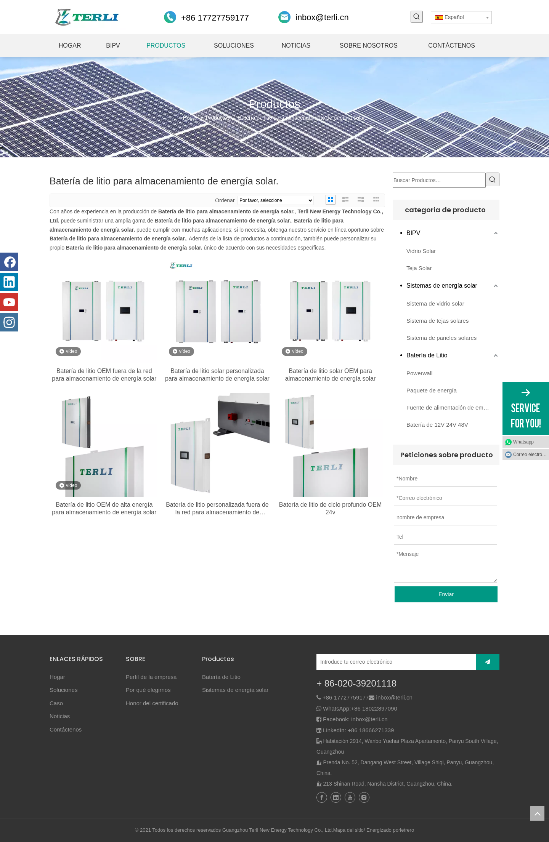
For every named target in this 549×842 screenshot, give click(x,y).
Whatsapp (523, 442)
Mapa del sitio (348, 830)
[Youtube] (9, 302)
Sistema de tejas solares (437, 320)
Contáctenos (66, 729)
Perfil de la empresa (151, 677)
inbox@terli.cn (322, 17)
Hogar (57, 677)
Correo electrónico (531, 454)
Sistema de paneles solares (441, 338)
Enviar (446, 594)
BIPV (413, 233)
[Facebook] (9, 262)
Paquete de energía (431, 390)
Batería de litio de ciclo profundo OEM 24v (330, 508)
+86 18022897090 (374, 708)
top (537, 813)
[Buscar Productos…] (439, 180)
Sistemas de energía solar (441, 285)
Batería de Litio (427, 355)
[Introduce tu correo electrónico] (394, 662)
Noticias (60, 716)
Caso (56, 703)
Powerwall (419, 373)
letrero (407, 830)
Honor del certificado (152, 703)
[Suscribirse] (487, 662)
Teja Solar (419, 268)
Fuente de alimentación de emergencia (452, 407)
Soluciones (63, 690)
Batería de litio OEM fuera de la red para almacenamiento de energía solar (104, 375)
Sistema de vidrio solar (435, 303)
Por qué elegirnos (148, 690)
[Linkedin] (9, 282)
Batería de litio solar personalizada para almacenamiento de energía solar (217, 375)
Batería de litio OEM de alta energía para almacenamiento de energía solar (104, 508)
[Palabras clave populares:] (417, 17)
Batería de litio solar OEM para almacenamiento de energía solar (330, 375)
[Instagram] (9, 322)
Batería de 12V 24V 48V (437, 424)
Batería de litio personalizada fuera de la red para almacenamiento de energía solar (217, 508)
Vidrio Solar (421, 251)
